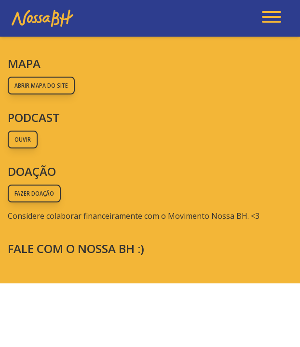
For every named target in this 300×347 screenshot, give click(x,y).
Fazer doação (34, 193)
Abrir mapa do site (41, 85)
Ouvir (22, 139)
